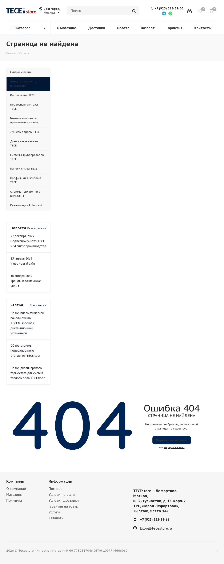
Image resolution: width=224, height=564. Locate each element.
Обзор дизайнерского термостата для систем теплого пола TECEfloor (28, 373)
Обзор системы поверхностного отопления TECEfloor (25, 351)
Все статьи (37, 305)
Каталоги (56, 518)
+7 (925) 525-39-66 (169, 8)
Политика (14, 500)
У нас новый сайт (23, 263)
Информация (60, 481)
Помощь (55, 489)
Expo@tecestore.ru (156, 528)
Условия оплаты (62, 494)
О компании (16, 489)
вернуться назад (174, 447)
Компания (15, 481)
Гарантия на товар (63, 506)
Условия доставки (64, 500)
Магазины (14, 494)
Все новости (36, 228)
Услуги (54, 512)
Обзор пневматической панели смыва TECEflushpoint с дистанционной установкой (27, 323)
